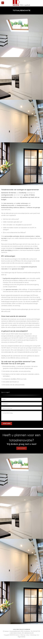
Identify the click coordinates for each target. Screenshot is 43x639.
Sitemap (23, 635)
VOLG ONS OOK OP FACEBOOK (21, 629)
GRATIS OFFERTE (21, 448)
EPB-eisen (18, 261)
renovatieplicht (9, 346)
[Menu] (2, 3)
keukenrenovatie (22, 205)
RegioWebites (21, 637)
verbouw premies (20, 358)
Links (27, 635)
